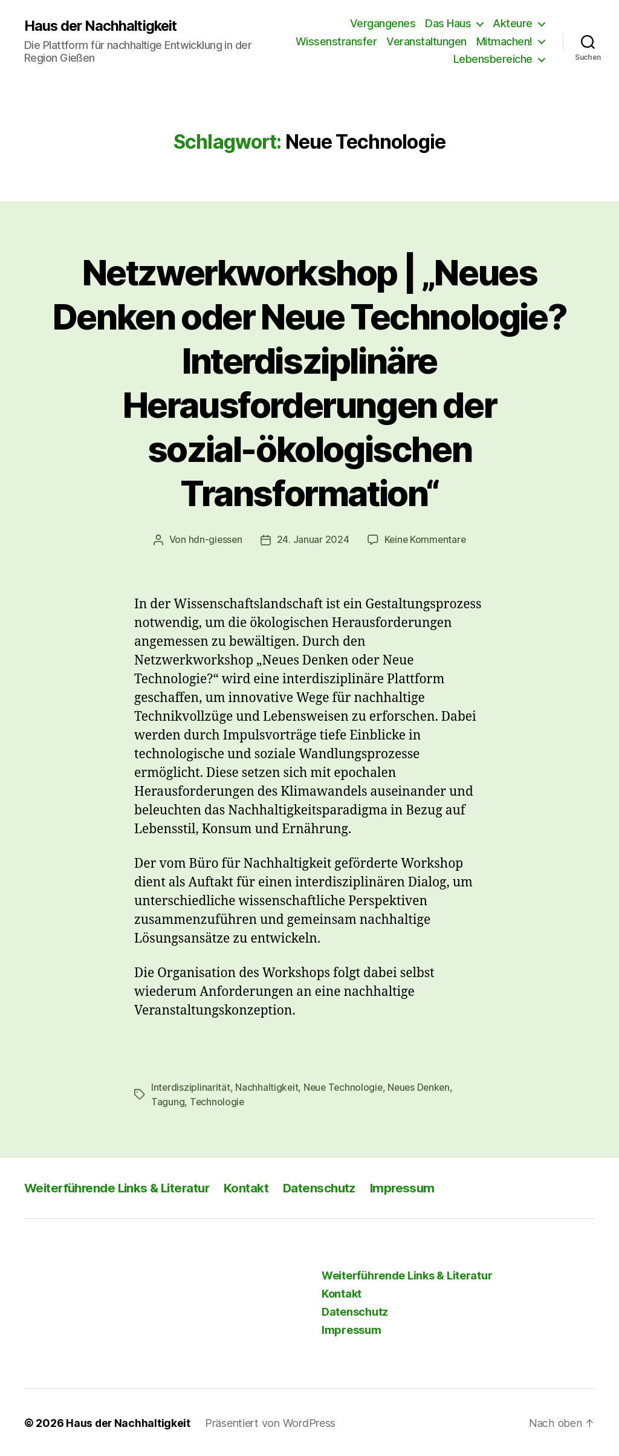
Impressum (413, 1186)
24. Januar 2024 (312, 539)
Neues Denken (423, 1087)
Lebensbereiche (493, 59)
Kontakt (254, 1186)
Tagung (167, 1101)
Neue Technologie (345, 1087)
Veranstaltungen (426, 41)
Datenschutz (328, 1186)
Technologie (217, 1101)
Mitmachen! (504, 41)
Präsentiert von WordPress (271, 1421)
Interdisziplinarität (191, 1087)
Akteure (513, 23)
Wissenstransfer (336, 41)
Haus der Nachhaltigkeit (102, 25)
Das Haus (448, 23)
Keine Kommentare (426, 539)
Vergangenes (383, 23)
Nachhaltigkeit (267, 1087)
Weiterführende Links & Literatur (121, 1186)
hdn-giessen (214, 539)
